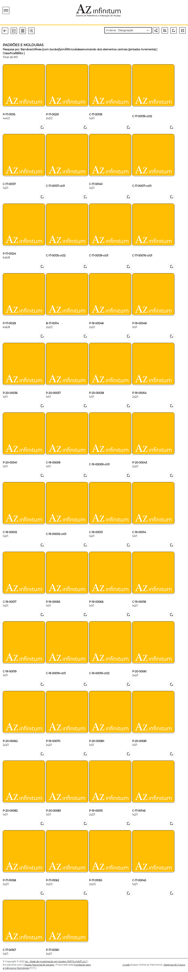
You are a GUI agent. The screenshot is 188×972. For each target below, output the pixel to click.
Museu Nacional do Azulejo (39, 964)
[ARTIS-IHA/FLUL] (77, 961)
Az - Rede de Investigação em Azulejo (46, 961)
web (126, 964)
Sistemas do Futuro (174, 964)
